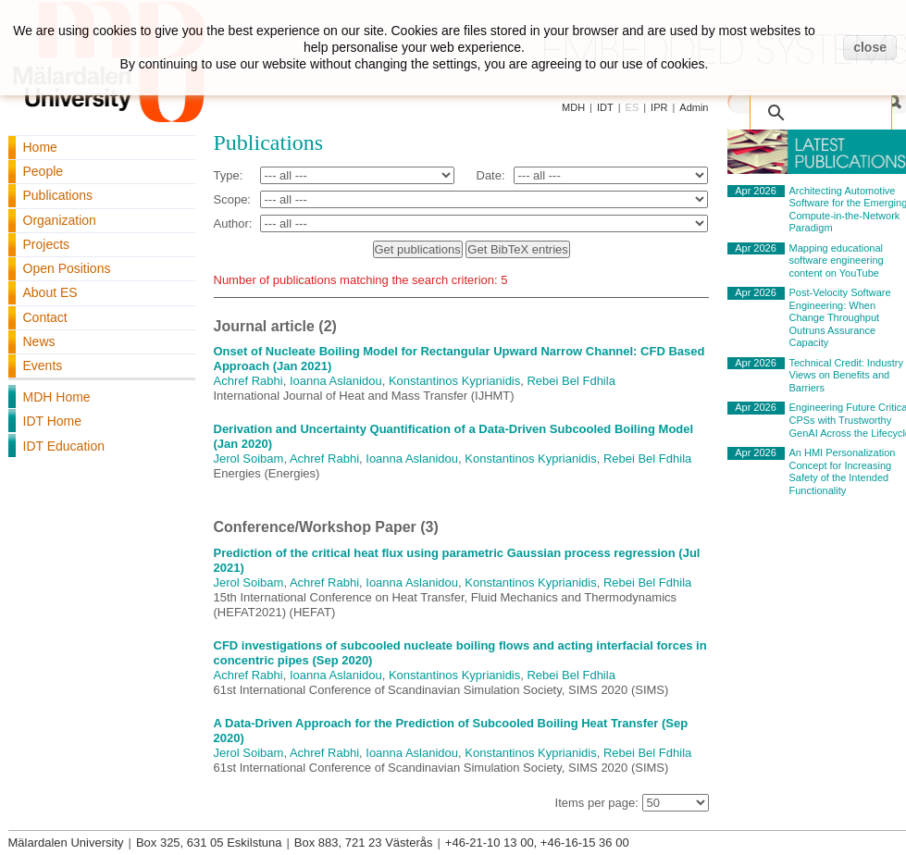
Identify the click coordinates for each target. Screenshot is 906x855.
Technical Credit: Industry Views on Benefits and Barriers (846, 375)
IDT (605, 107)
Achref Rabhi (248, 381)
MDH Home (57, 397)
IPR (659, 107)
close (870, 47)
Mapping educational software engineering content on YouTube (836, 260)
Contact (45, 317)
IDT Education (64, 446)
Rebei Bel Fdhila (570, 381)
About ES (50, 292)
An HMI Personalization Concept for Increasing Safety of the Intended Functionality (842, 471)
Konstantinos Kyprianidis (454, 381)
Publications (58, 195)
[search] (825, 104)
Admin (693, 107)
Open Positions (67, 268)
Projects (46, 244)
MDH (573, 107)
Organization (59, 220)
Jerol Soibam (249, 458)
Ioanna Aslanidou (336, 381)
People (43, 171)
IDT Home (52, 421)
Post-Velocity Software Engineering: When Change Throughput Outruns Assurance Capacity (840, 317)
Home (40, 147)
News (39, 341)
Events (43, 365)
